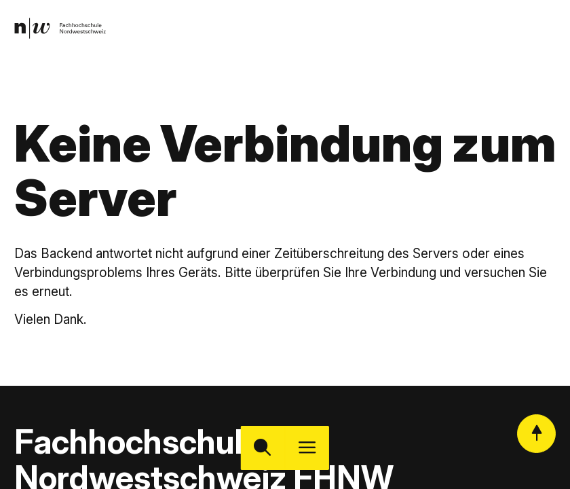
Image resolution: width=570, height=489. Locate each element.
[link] (62, 30)
